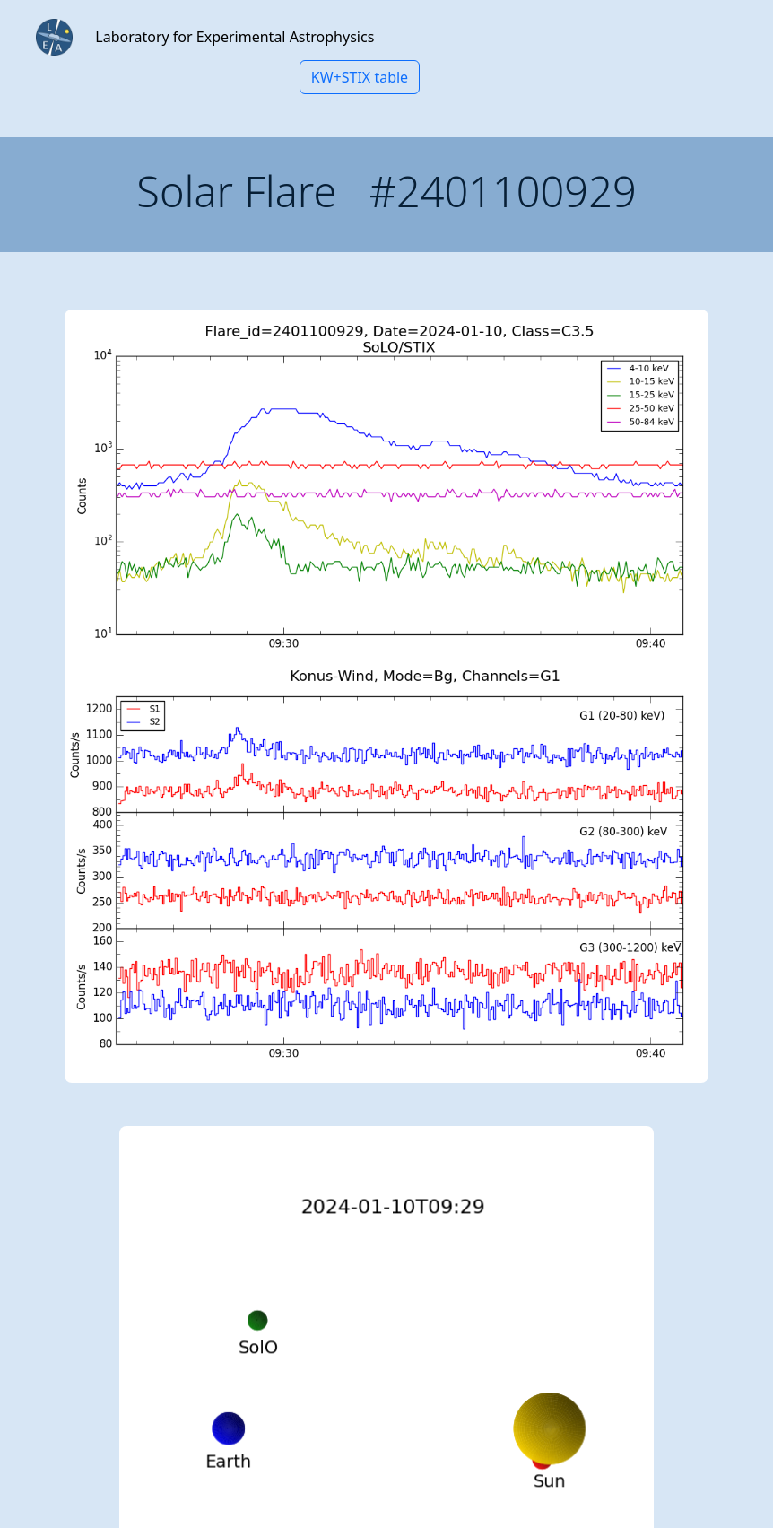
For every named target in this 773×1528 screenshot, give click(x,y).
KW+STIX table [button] (359, 77)
